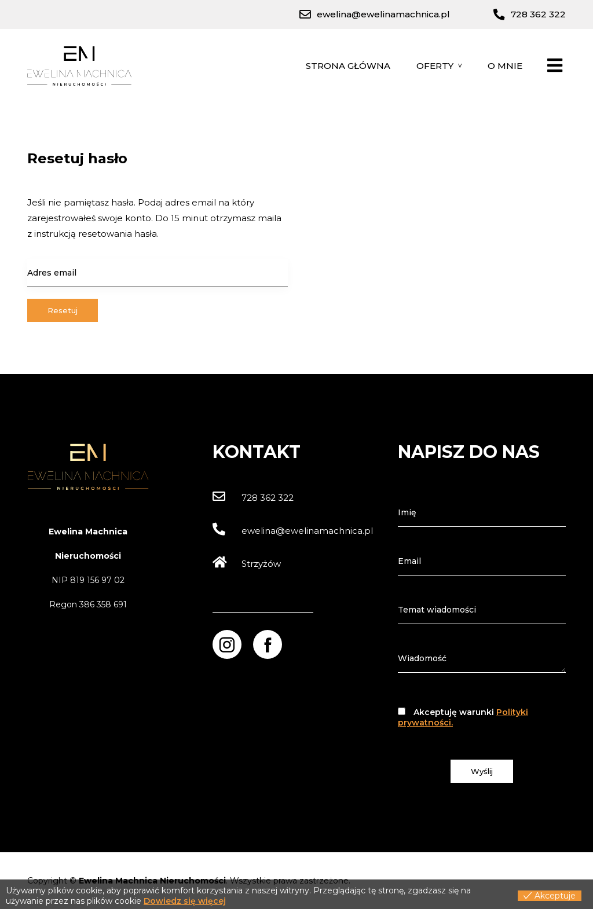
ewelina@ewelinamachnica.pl (293, 530)
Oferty (434, 65)
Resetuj (62, 310)
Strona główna (348, 65)
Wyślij (482, 771)
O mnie (505, 65)
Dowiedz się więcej (185, 901)
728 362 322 (253, 497)
